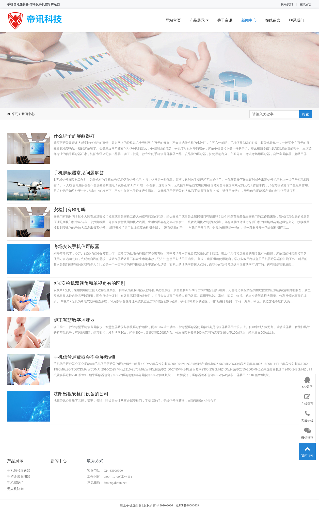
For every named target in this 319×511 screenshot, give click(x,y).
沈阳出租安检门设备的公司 (81, 393)
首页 (14, 114)
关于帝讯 (224, 20)
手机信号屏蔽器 (18, 470)
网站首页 (173, 20)
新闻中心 (249, 20)
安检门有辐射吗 (70, 209)
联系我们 (287, 4)
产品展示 (199, 20)
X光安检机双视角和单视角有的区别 (89, 283)
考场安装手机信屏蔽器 (76, 246)
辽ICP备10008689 (187, 505)
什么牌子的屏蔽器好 (74, 135)
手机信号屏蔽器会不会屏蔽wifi (84, 357)
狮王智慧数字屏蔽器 (74, 320)
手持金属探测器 (18, 476)
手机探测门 (15, 483)
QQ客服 (307, 382)
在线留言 (306, 4)
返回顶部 (307, 450)
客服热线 (307, 415)
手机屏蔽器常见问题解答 (79, 172)
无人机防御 (15, 489)
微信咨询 (307, 432)
